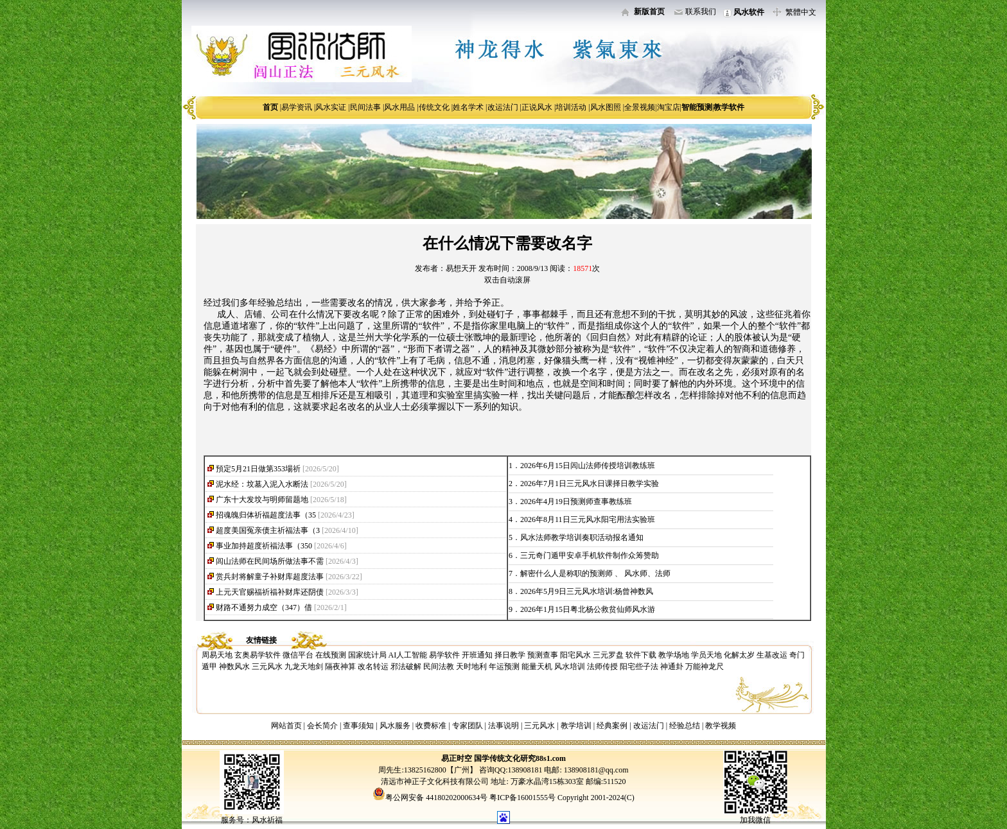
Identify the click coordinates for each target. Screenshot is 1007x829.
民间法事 (365, 107)
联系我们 (700, 11)
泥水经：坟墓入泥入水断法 (262, 484)
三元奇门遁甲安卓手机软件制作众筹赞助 (589, 555)
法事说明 (503, 725)
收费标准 (431, 725)
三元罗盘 (608, 654)
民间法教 (438, 666)
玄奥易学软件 (257, 654)
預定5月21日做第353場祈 (258, 468)
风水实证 (330, 107)
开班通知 (477, 654)
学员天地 (706, 654)
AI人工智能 (408, 654)
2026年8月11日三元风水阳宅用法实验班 (587, 519)
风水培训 (569, 666)
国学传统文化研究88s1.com (520, 758)
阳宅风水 (575, 654)
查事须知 (358, 725)
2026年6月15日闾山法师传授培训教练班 (587, 465)
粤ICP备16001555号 (523, 797)
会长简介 (323, 725)
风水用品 (399, 107)
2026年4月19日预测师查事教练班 (576, 501)
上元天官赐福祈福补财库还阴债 (270, 592)
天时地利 (471, 666)
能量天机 (536, 666)
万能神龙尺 (704, 666)
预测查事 (542, 654)
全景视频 (639, 107)
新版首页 (649, 11)
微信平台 (298, 654)
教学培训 (576, 725)
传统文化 (434, 107)
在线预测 (330, 654)
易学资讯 (296, 107)
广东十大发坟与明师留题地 (262, 499)
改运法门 (502, 107)
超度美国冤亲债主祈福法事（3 (268, 530)
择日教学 (510, 654)
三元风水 (267, 666)
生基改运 (772, 654)
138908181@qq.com (595, 769)
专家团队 (467, 725)
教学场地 (673, 654)
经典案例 (612, 725)
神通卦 (671, 666)
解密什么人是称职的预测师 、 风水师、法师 (595, 573)
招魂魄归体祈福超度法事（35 (266, 514)
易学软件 (444, 654)
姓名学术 (468, 107)
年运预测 (504, 666)
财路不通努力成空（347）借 (264, 607)
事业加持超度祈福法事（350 (264, 545)
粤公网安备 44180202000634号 (436, 797)
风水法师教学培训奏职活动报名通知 (582, 537)
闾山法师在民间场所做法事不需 (270, 561)
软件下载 (641, 654)
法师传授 (602, 666)
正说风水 (536, 107)
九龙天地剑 (304, 666)
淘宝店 (668, 107)
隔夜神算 (340, 666)
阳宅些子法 (639, 666)
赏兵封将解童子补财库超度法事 (270, 576)
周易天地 (217, 654)
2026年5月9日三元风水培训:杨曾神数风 (586, 591)
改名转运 (373, 666)
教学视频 (720, 725)
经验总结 (684, 725)
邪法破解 (405, 666)
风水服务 (395, 725)
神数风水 (234, 666)
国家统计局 (367, 654)
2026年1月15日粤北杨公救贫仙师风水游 (587, 609)
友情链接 (261, 640)
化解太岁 (739, 654)
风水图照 (605, 107)
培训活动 (571, 107)
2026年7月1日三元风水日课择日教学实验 (589, 483)
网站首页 (286, 725)
